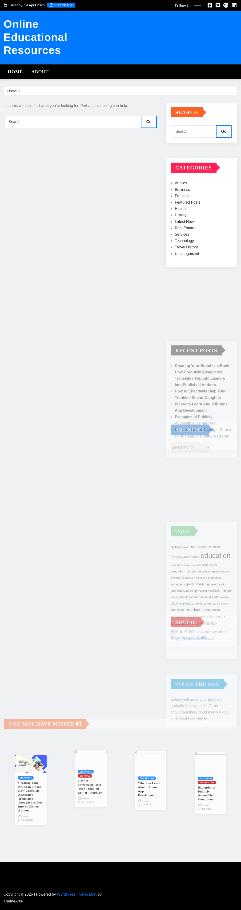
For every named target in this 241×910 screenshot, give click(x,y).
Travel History (186, 265)
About (40, 71)
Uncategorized (187, 271)
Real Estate (184, 246)
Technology (184, 259)
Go (148, 122)
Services (182, 252)
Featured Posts (188, 220)
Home (15, 71)
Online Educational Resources (36, 37)
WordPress (66, 894)
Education (183, 214)
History (181, 233)
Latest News (185, 240)
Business (182, 208)
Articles (181, 201)
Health (180, 227)
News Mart (87, 894)
